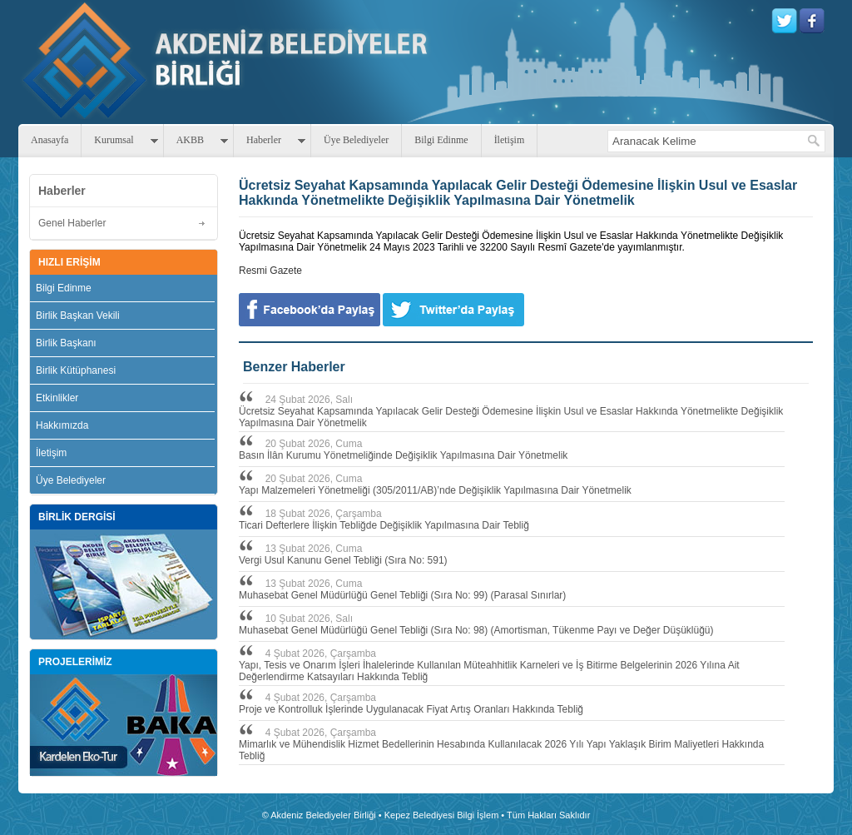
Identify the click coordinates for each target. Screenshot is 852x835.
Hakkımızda (62, 425)
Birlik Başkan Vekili (78, 315)
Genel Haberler (72, 223)
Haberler (263, 140)
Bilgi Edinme (441, 140)
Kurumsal (113, 140)
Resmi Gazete (270, 270)
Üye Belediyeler (356, 140)
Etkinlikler (57, 398)
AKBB (190, 140)
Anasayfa (49, 140)
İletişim (509, 140)
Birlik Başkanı (66, 343)
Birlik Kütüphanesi (76, 370)
